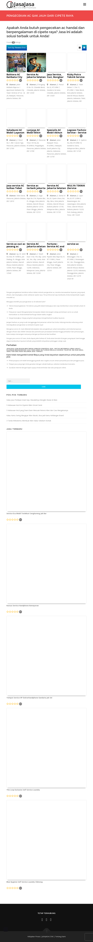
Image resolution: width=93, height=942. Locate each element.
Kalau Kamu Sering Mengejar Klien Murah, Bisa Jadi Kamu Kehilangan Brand (35, 415)
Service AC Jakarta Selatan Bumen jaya (56, 187)
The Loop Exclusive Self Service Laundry (23, 790)
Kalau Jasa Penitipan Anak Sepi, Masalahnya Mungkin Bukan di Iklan (32, 400)
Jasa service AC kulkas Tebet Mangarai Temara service (16, 187)
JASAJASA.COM (47, 937)
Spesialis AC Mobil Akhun (54, 131)
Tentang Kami (60, 937)
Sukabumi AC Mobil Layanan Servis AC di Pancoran (15, 131)
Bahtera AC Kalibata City (14, 76)
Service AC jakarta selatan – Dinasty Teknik (36, 245)
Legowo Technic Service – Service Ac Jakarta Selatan (76, 131)
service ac (73, 244)
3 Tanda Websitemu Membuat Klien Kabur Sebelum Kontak (29, 421)
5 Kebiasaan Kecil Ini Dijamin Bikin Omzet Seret (24, 405)
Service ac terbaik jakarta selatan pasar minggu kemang (36, 187)
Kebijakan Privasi (34, 937)
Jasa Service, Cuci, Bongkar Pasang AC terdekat (55, 76)
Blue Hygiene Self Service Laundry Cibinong (25, 882)
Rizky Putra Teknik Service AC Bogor (76, 76)
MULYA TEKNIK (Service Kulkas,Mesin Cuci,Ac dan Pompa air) (76, 187)
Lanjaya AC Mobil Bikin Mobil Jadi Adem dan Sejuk (36, 131)
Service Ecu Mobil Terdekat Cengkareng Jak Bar (26, 514)
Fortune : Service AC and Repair (55, 245)
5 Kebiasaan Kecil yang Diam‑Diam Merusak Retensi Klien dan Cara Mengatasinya (37, 410)
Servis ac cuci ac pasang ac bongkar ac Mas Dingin (16, 245)
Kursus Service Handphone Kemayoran (23, 606)
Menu (85, 4)
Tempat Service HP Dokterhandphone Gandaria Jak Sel (29, 698)
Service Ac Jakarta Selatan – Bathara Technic (36, 76)
